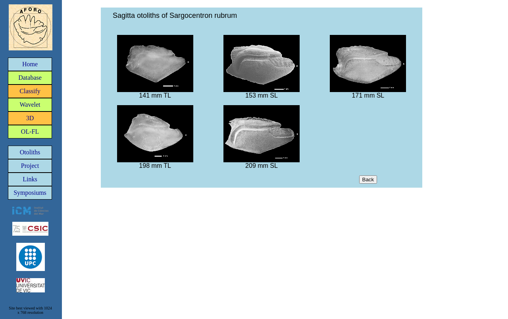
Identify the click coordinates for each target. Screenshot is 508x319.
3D (30, 118)
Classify (29, 91)
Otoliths (30, 152)
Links (30, 179)
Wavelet (29, 104)
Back (368, 180)
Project (30, 165)
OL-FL (30, 131)
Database (30, 77)
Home (30, 64)
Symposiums (29, 192)
